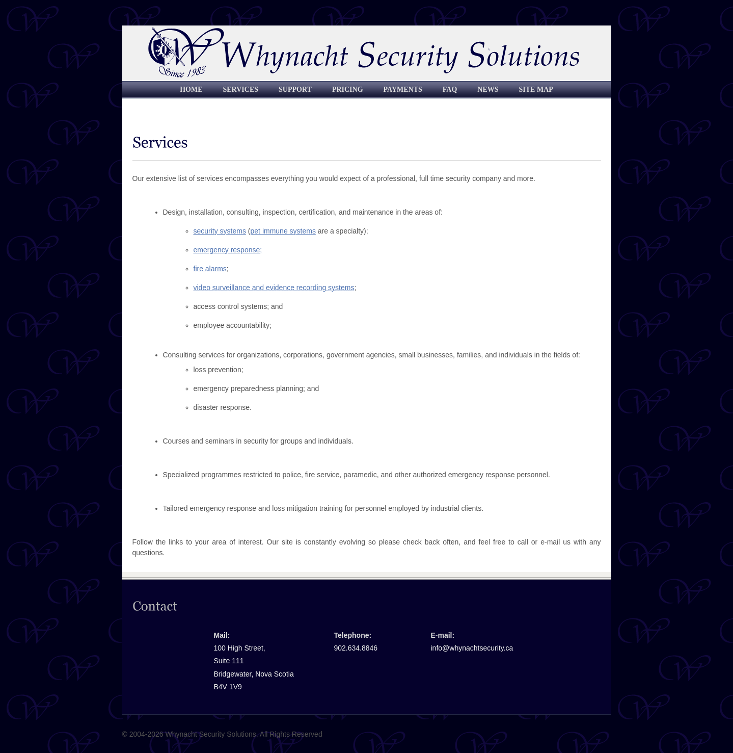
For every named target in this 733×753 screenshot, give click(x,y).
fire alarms (210, 269)
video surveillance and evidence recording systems (274, 287)
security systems (220, 231)
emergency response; (228, 250)
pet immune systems (283, 231)
